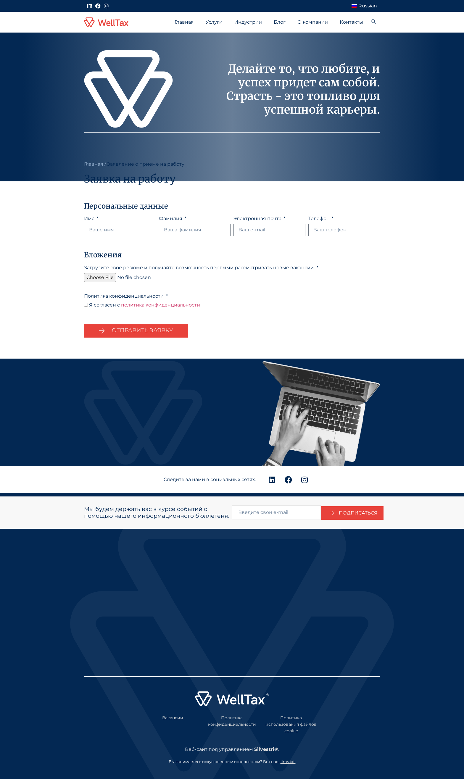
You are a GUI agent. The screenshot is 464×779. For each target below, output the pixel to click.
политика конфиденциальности (160, 305)
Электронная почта (258, 218)
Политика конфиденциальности (124, 296)
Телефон (319, 218)
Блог (280, 22)
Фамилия (171, 218)
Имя (90, 218)
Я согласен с (144, 305)
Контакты (351, 22)
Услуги (214, 22)
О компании (312, 22)
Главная (184, 22)
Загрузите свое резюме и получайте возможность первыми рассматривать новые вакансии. (200, 267)
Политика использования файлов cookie (291, 721)
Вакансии (172, 714)
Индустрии (248, 22)
